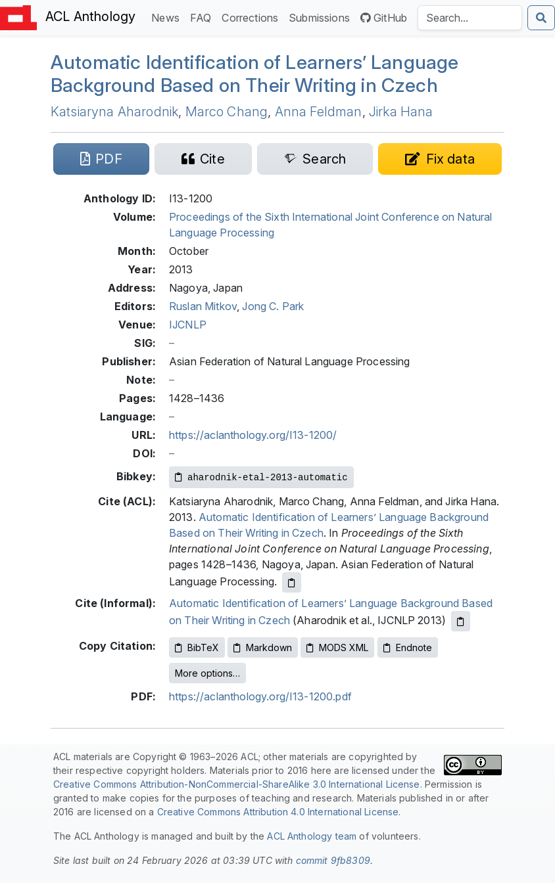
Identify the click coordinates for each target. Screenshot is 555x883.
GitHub (383, 17)
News (168, 16)
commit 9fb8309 (333, 860)
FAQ (203, 16)
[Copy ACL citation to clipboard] (291, 582)
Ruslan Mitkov (203, 306)
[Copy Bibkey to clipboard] (261, 477)
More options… (207, 673)
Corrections (252, 16)
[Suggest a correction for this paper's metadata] (440, 159)
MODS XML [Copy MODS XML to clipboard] (337, 647)
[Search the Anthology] (470, 17)
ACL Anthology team (311, 836)
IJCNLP (187, 324)
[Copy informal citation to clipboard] (460, 621)
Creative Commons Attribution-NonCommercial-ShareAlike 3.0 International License (236, 784)
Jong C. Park (273, 306)
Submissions (322, 16)
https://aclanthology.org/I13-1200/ (253, 435)
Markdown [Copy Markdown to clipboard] (262, 647)
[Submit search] (541, 17)
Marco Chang (226, 112)
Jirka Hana (401, 112)
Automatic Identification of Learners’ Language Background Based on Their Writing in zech (254, 74)
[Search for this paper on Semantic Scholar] (315, 159)
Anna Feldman (318, 112)
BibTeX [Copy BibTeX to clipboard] (197, 647)
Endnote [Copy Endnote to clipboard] (407, 647)
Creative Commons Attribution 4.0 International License (278, 811)
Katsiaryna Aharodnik (114, 112)
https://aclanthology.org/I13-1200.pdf (260, 696)
